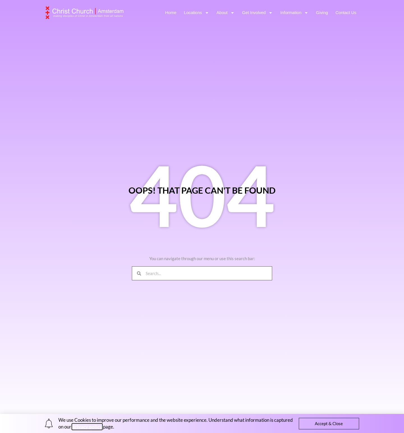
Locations (196, 13)
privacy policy (87, 427)
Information (294, 13)
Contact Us (346, 12)
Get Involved (257, 13)
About (226, 13)
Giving (322, 12)
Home (170, 12)
